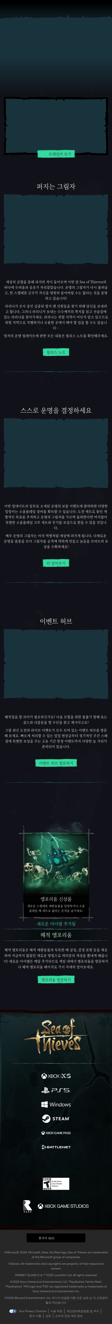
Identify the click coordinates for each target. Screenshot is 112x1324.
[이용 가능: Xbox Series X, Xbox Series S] (56, 1076)
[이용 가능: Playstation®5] (56, 1091)
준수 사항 (35, 1316)
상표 (48, 1316)
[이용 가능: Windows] (56, 1105)
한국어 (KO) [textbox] (46, 1238)
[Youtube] (55, 1164)
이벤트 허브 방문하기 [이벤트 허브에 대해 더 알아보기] (56, 763)
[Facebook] (22, 1163)
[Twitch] (41, 1164)
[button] (56, 1237)
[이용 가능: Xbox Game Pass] (56, 1133)
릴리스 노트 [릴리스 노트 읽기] (56, 352)
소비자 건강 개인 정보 (69, 1316)
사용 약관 (56, 1311)
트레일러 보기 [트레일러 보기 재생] (56, 154)
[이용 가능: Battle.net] (56, 1148)
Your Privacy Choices (32, 1311)
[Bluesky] (89, 1164)
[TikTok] (79, 1164)
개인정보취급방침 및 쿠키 (82, 1311)
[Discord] (69, 1164)
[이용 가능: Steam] (56, 1119)
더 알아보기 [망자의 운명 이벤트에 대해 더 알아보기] (56, 563)
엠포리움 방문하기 (56, 979)
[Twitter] (31, 1163)
